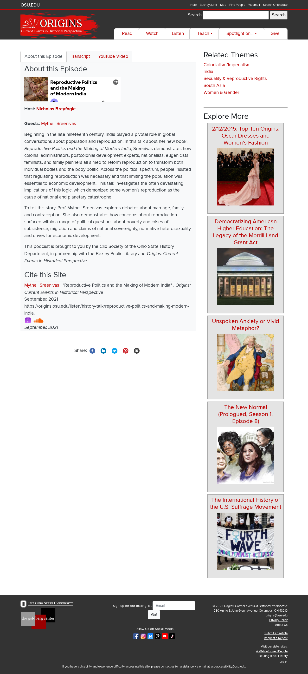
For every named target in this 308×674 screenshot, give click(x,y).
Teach (203, 33)
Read (127, 33)
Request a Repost (276, 638)
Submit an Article (276, 633)
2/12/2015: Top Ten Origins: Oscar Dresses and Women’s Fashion (246, 135)
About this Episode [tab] (44, 56)
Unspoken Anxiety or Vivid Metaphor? (245, 325)
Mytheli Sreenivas (58, 123)
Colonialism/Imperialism (227, 65)
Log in (284, 662)
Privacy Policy (278, 620)
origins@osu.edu (277, 615)
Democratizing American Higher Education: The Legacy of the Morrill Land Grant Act (245, 232)
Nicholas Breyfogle (56, 109)
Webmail (254, 5)
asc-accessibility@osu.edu (228, 666)
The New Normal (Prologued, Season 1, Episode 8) (245, 414)
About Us (281, 625)
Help (193, 5)
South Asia (214, 85)
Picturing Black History (272, 656)
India (208, 71)
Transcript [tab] (80, 56)
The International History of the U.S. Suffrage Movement (245, 503)
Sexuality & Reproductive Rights (235, 78)
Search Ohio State (275, 5)
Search (195, 15)
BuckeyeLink (208, 5)
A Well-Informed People (272, 651)
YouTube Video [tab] (113, 56)
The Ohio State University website (30, 5)
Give (275, 33)
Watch (152, 33)
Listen (178, 33)
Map (223, 5)
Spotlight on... (239, 33)
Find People (237, 5)
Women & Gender (221, 92)
